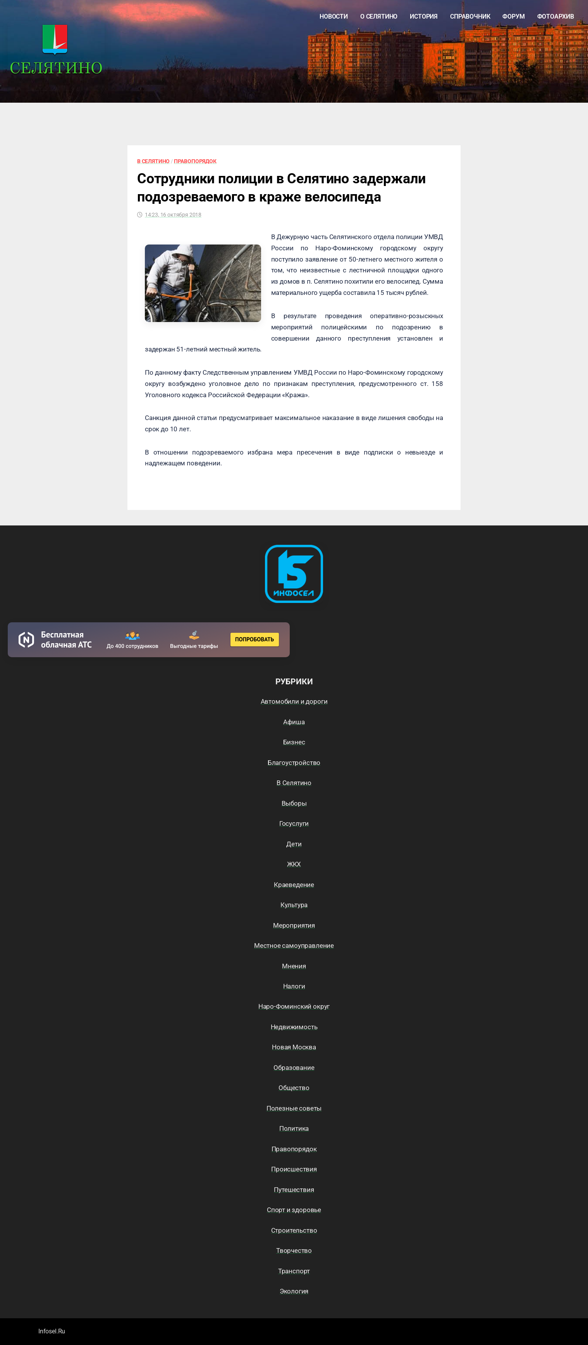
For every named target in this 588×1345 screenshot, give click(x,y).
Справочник (470, 16)
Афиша (293, 722)
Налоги (294, 986)
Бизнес (294, 742)
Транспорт (294, 1271)
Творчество (294, 1250)
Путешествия (294, 1189)
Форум (513, 16)
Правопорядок (195, 161)
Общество (294, 1088)
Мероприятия (294, 925)
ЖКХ (294, 864)
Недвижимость (294, 1027)
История (424, 16)
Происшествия (294, 1169)
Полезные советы (294, 1108)
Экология (294, 1291)
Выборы (294, 803)
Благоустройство (294, 762)
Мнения (294, 966)
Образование (293, 1067)
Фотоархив (555, 16)
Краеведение (294, 885)
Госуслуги (294, 823)
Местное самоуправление (294, 945)
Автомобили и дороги (294, 701)
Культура (294, 905)
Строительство (294, 1230)
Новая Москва (294, 1047)
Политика (294, 1128)
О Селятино (378, 16)
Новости (334, 16)
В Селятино (153, 161)
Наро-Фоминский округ (294, 1006)
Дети (293, 844)
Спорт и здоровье (294, 1210)
